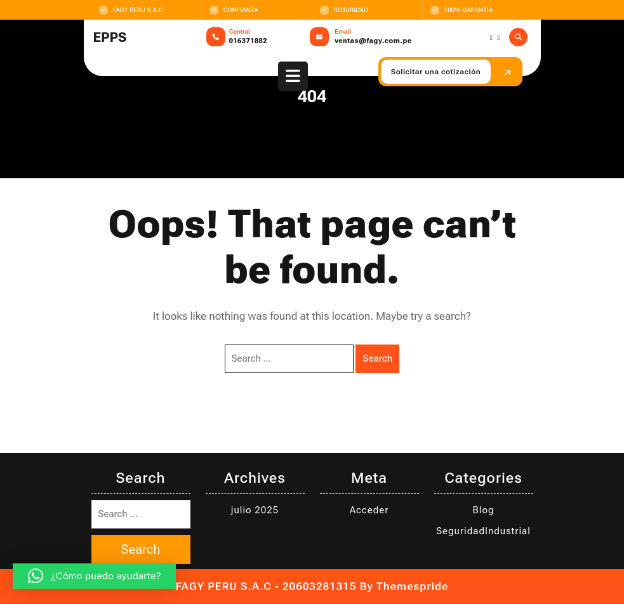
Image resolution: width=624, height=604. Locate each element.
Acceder (369, 510)
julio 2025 (255, 510)
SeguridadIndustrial (483, 531)
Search (377, 358)
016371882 (248, 41)
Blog (484, 510)
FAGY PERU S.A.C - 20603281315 (266, 586)
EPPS (110, 37)
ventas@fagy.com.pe (373, 41)
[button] (94, 576)
